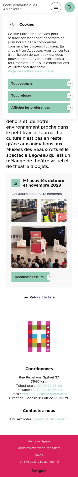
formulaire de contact (49, 419)
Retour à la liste (44, 298)
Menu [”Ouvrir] (56, 7)
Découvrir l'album (29, 277)
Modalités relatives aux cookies (39, 448)
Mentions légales (39, 441)
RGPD (39, 455)
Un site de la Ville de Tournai (39, 461)
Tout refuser (21, 95)
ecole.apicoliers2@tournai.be (45, 394)
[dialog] (39, 67)
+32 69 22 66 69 (49, 385)
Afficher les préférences (30, 107)
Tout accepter (22, 83)
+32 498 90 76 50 (47, 390)
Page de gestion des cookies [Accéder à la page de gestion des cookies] (31, 71)
